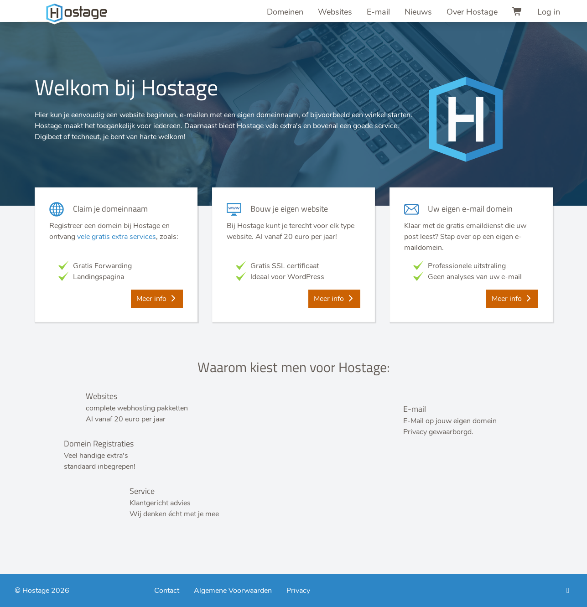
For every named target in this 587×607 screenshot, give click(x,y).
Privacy (298, 591)
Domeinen (285, 11)
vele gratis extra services (116, 237)
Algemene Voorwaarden (233, 591)
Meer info (156, 299)
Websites (335, 11)
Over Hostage (472, 11)
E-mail (378, 11)
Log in (548, 11)
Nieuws (418, 11)
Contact (166, 591)
